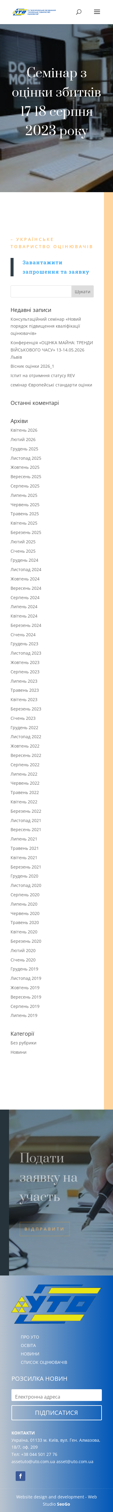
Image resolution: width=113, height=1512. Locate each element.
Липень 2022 (24, 774)
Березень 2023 (26, 709)
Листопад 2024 (26, 569)
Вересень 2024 (26, 588)
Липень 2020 (24, 904)
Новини (19, 1052)
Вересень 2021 (26, 829)
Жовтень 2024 (25, 579)
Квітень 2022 (24, 802)
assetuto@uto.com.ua (33, 1461)
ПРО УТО (30, 1337)
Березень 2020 (26, 941)
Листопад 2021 (26, 820)
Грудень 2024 (24, 560)
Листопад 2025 (26, 458)
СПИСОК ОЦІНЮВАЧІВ (44, 1362)
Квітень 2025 (24, 523)
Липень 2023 (24, 681)
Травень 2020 (25, 922)
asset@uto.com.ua (74, 1461)
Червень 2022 (25, 783)
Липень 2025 (24, 495)
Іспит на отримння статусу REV (43, 375)
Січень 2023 (23, 718)
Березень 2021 (26, 867)
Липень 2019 (24, 1015)
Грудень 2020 (24, 876)
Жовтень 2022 (25, 746)
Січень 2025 (23, 551)
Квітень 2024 (24, 616)
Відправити (44, 1229)
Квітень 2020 (24, 932)
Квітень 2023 (24, 699)
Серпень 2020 (25, 894)
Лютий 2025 (23, 542)
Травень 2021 (25, 848)
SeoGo (63, 1504)
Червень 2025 (25, 504)
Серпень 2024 (25, 597)
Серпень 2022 (25, 764)
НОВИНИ (30, 1354)
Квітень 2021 (24, 857)
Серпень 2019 (25, 1006)
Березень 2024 (26, 625)
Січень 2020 (23, 960)
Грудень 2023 (24, 643)
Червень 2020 (25, 913)
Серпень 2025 (25, 486)
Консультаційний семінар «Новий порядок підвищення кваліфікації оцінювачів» (46, 326)
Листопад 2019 (26, 978)
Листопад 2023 (26, 653)
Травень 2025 (25, 513)
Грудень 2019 (24, 969)
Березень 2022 (26, 811)
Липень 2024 (24, 606)
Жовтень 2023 (25, 662)
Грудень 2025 (24, 449)
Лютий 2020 (23, 950)
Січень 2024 (23, 634)
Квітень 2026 (24, 430)
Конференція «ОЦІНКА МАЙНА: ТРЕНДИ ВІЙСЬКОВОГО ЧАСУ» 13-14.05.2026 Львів (52, 350)
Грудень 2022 (24, 727)
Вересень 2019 (26, 997)
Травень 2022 (25, 792)
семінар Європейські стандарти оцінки (51, 385)
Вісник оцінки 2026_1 (32, 366)
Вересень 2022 (26, 755)
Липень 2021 (24, 839)
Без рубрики (23, 1043)
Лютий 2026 (23, 439)
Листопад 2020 (26, 885)
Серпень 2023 (25, 672)
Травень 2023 (25, 690)
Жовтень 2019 (25, 987)
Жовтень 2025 (25, 467)
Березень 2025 (26, 532)
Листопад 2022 (26, 736)
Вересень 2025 (26, 476)
